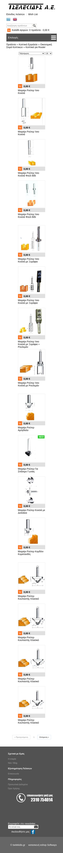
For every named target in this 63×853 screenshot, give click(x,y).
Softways (52, 845)
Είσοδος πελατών (15, 14)
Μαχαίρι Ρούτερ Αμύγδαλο (26, 429)
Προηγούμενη (21, 737)
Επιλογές (13, 37)
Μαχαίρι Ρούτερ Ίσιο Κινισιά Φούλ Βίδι (28, 174)
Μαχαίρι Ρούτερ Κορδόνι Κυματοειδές (31, 552)
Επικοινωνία (13, 774)
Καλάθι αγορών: (30, 30)
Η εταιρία (12, 759)
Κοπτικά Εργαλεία (28, 44)
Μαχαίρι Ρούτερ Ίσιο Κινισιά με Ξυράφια (28, 260)
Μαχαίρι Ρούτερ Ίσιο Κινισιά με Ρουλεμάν (28, 384)
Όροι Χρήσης (14, 788)
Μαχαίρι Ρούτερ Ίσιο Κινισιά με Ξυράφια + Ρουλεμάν (29, 344)
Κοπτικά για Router (35, 47)
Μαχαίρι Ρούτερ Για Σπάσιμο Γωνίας (28, 470)
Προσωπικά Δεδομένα (18, 784)
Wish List (33, 14)
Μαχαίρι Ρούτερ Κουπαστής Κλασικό (28, 597)
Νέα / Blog (12, 763)
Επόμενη (44, 737)
